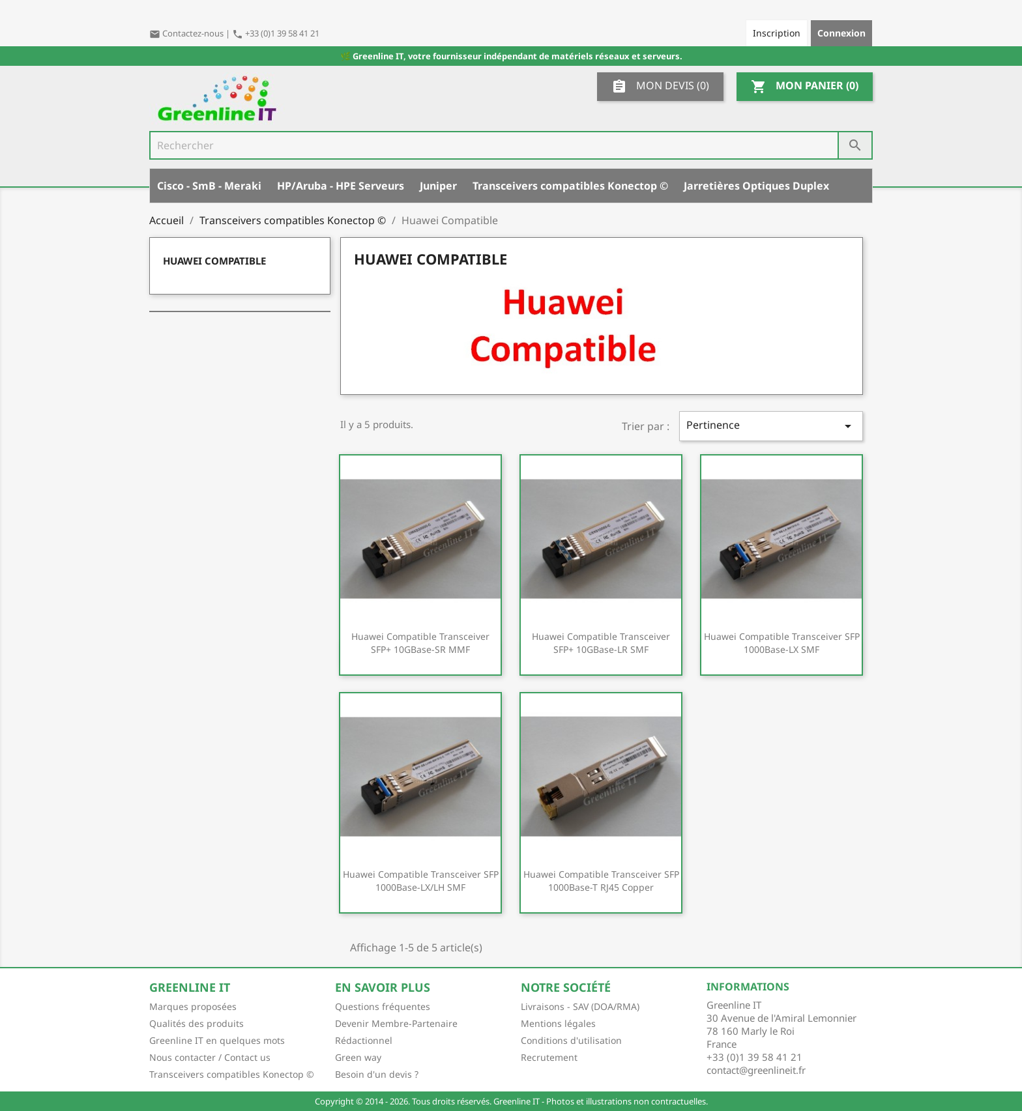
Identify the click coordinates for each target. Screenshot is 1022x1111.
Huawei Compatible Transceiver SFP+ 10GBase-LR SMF (601, 643)
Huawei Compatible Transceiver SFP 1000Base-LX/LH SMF (421, 880)
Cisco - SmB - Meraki (209, 186)
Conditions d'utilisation (571, 1040)
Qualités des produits (196, 1023)
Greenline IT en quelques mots (217, 1040)
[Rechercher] (511, 145)
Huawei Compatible (214, 260)
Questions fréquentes (382, 1006)
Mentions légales (558, 1023)
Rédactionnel (363, 1040)
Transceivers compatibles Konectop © (570, 186)
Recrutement (549, 1057)
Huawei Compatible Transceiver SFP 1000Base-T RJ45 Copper (601, 880)
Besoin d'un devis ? (376, 1074)
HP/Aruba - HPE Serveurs (340, 186)
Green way (358, 1057)
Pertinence (771, 426)
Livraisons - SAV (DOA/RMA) (580, 1006)
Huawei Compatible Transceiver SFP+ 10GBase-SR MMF (420, 643)
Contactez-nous (187, 33)
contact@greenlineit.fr (756, 1069)
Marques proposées (193, 1006)
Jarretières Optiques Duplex (756, 186)
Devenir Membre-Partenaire (396, 1023)
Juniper (438, 186)
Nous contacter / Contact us (209, 1057)
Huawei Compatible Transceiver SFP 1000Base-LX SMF (782, 643)
